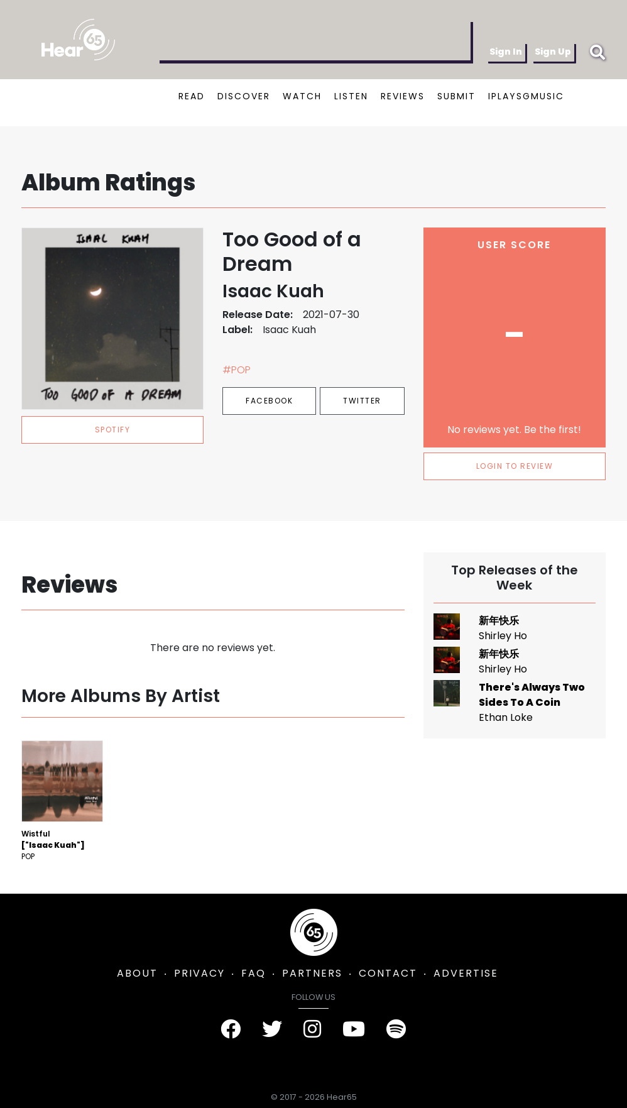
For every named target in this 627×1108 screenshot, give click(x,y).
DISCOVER (243, 96)
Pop (28, 856)
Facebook (269, 400)
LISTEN (351, 96)
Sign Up (553, 51)
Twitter (362, 400)
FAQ (253, 973)
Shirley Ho (503, 635)
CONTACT (388, 973)
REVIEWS (403, 96)
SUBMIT (456, 96)
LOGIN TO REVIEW (514, 466)
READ (191, 96)
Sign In (505, 51)
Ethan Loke (506, 717)
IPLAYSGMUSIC (526, 96)
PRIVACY (199, 973)
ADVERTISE (465, 973)
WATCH (302, 96)
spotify (113, 429)
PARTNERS (312, 973)
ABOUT (137, 973)
